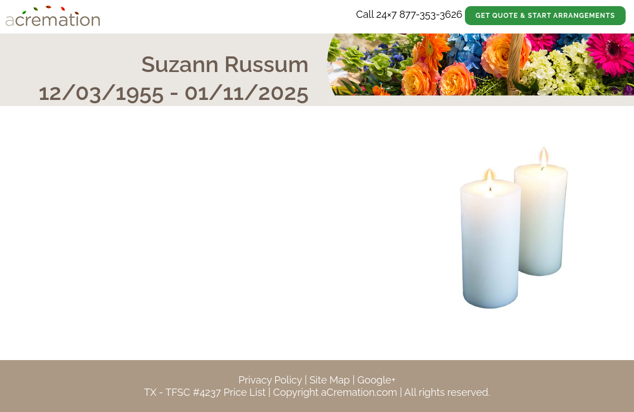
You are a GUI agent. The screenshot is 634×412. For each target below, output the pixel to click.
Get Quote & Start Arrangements (545, 16)
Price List (244, 392)
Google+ (376, 380)
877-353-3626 (430, 14)
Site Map (329, 380)
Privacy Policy (270, 380)
